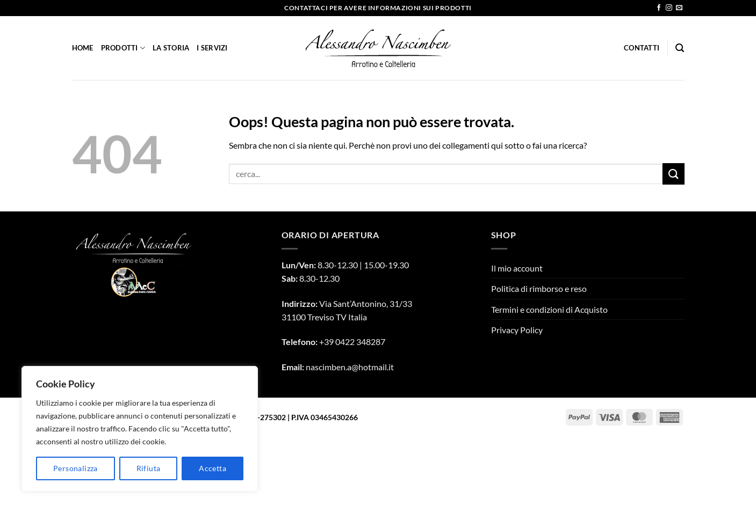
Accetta (212, 468)
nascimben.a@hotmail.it (350, 367)
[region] (139, 429)
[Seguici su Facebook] (659, 8)
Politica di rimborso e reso (539, 288)
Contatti (641, 47)
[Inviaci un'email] (679, 8)
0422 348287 (360, 341)
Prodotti (123, 48)
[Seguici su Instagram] (669, 8)
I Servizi (212, 47)
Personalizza (75, 468)
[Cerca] (679, 48)
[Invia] (673, 173)
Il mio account (517, 268)
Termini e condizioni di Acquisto (549, 309)
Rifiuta (148, 468)
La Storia (171, 47)
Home (82, 47)
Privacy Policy (517, 330)
